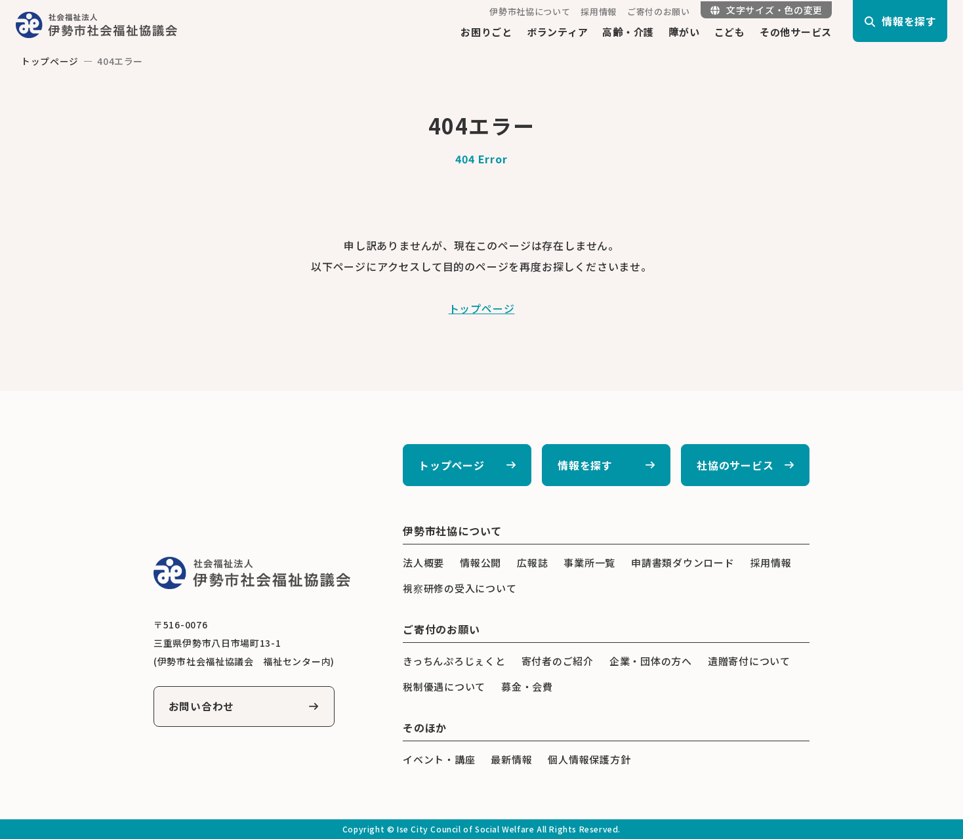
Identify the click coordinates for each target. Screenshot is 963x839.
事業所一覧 (589, 562)
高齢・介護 (628, 32)
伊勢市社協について (529, 11)
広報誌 (532, 562)
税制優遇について (444, 686)
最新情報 (511, 759)
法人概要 (423, 562)
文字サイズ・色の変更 (766, 9)
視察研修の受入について (459, 588)
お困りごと (486, 32)
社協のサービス (735, 465)
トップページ (50, 61)
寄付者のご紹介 (558, 661)
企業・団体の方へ (650, 661)
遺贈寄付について (749, 661)
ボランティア (557, 32)
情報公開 (480, 562)
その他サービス (796, 32)
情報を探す (585, 465)
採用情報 (599, 11)
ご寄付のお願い (658, 11)
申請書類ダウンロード (683, 562)
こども (729, 32)
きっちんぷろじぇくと (454, 661)
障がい (683, 32)
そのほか (425, 727)
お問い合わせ (202, 706)
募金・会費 (527, 686)
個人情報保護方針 (589, 759)
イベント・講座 (439, 759)
